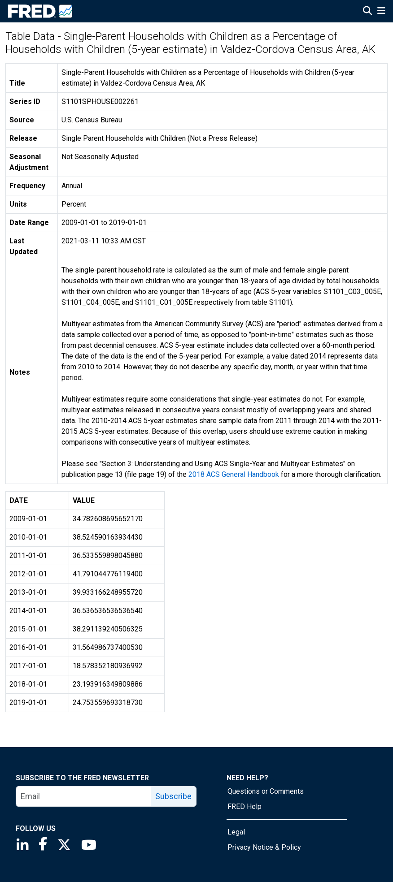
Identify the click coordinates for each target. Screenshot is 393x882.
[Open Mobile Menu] (381, 11)
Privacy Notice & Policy (264, 847)
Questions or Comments (265, 791)
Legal (236, 832)
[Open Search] (367, 11)
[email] (83, 796)
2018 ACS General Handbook (233, 474)
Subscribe (173, 796)
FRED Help (244, 806)
